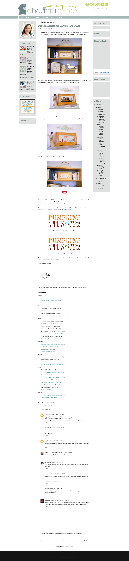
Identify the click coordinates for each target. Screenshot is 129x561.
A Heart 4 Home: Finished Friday (49, 369)
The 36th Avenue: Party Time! (48, 349)
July (99, 183)
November (101, 111)
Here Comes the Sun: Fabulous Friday (50, 379)
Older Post (86, 541)
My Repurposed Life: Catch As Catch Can (51, 359)
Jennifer (47, 488)
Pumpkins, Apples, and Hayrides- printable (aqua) (64, 230)
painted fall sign (60, 116)
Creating (44, 405)
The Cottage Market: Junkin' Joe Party (50, 387)
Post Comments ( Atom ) (67, 546)
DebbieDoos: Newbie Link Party (48, 311)
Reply (46, 422)
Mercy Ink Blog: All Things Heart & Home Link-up (53, 331)
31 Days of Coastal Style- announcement (27, 78)
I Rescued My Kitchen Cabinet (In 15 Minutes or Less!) (101, 119)
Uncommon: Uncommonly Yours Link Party (51, 336)
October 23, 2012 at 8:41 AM (57, 414)
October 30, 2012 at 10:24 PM (56, 488)
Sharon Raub (64, 557)
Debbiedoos (48, 462)
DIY (54, 405)
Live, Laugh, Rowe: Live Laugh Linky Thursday (52, 357)
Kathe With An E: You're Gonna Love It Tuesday (52, 328)
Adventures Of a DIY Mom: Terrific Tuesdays (52, 321)
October (100, 114)
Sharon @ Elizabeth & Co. (51, 452)
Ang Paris (47, 414)
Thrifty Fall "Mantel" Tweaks (100, 133)
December (101, 109)
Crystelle (47, 427)
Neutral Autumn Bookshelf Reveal (100, 127)
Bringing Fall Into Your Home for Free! (100, 173)
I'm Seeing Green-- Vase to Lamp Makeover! (101, 153)
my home (59, 17)
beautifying (45, 17)
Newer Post (43, 541)
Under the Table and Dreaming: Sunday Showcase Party (54, 303)
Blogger (75, 557)
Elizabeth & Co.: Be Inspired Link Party (50, 326)
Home (64, 541)
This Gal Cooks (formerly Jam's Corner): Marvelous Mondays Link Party (58, 316)
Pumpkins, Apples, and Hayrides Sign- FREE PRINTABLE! (101, 142)
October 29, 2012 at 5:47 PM (58, 473)
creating (36, 17)
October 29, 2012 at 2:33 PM (57, 462)
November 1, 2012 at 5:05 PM (62, 500)
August (100, 181)
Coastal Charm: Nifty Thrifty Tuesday (50, 323)
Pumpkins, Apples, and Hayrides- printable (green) (65, 253)
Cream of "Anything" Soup (100, 167)
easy (56, 405)
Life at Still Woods (49, 500)
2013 (97, 104)
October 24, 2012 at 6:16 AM (57, 440)
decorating (49, 405)
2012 (97, 107)
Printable (60, 405)
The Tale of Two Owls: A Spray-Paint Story (101, 161)
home (21, 17)
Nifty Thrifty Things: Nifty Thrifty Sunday (51, 298)
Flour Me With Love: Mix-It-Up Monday (50, 313)
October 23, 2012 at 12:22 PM (57, 427)
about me (28, 17)
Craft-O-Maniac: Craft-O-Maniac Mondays (51, 308)
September (101, 178)
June (99, 186)
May (99, 188)
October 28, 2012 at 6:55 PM (65, 452)
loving (52, 17)
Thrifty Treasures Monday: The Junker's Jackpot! (31, 60)
